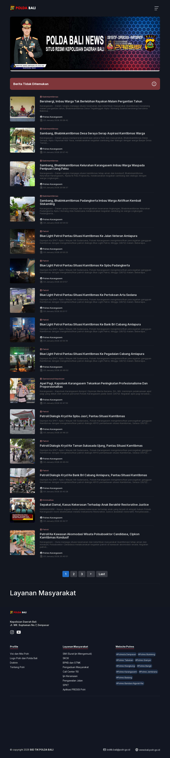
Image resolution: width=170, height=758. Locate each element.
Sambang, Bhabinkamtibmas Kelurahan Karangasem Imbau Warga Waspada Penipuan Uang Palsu (92, 167)
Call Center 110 (71, 671)
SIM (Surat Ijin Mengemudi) (77, 653)
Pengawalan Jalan (73, 680)
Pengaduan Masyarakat (76, 667)
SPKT (66, 685)
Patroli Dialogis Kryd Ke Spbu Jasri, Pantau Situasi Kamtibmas (82, 416)
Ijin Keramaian (70, 676)
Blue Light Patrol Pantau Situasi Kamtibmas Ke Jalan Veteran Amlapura (88, 236)
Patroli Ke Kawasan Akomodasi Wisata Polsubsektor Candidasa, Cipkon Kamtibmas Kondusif (89, 536)
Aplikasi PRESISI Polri (74, 689)
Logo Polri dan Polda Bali (23, 658)
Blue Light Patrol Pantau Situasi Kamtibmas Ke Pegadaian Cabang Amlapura (92, 354)
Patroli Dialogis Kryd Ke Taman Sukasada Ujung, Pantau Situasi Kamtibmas (91, 445)
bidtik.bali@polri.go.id (116, 749)
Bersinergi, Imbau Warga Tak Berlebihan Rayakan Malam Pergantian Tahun (91, 101)
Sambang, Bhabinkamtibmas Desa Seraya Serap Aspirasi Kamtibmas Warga (92, 133)
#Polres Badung (124, 677)
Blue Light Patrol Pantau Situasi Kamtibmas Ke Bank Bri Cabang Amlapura (90, 324)
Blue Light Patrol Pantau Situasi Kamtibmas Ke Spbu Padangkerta (85, 265)
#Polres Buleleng (146, 654)
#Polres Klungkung (125, 666)
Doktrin (14, 662)
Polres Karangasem (51, 116)
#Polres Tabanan (124, 660)
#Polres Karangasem (126, 672)
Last (102, 574)
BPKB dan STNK (72, 662)
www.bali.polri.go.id (147, 749)
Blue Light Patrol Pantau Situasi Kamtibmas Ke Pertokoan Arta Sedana (88, 295)
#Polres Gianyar (143, 660)
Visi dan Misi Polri (19, 653)
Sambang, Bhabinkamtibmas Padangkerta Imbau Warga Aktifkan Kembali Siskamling (90, 202)
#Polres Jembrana (148, 672)
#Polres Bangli (144, 666)
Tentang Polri (17, 667)
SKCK (66, 658)
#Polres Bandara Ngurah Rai (129, 683)
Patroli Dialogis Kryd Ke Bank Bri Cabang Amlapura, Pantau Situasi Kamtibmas (93, 475)
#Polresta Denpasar (126, 654)
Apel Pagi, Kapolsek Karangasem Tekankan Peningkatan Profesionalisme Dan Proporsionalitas (94, 385)
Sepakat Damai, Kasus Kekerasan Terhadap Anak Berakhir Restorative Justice (94, 504)
